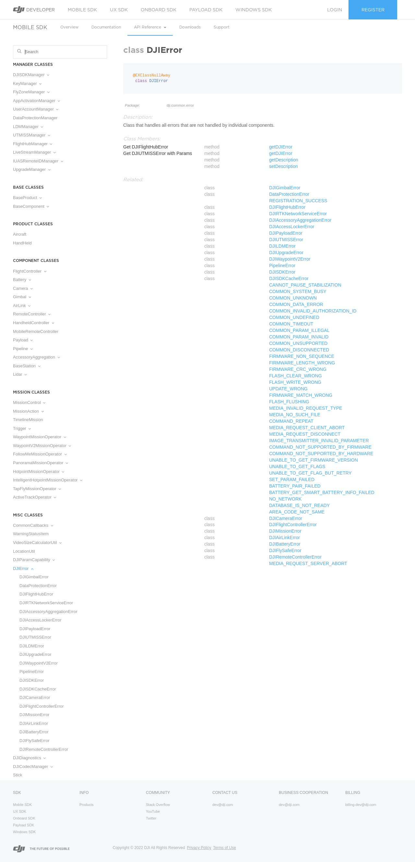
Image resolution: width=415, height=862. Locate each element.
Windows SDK (253, 9)
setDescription (283, 166)
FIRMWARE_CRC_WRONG (297, 369)
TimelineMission (28, 419)
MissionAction (28, 411)
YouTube (153, 811)
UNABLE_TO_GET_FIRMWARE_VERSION (313, 460)
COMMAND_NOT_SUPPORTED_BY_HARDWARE (321, 453)
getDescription (283, 159)
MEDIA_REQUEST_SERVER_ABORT (308, 563)
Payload (23, 339)
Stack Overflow (158, 805)
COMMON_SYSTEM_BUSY (297, 291)
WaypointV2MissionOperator (42, 445)
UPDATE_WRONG (288, 388)
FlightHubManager (32, 143)
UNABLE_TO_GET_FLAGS (297, 466)
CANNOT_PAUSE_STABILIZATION (305, 285)
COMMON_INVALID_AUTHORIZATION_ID (312, 310)
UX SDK (119, 9)
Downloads (190, 27)
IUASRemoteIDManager (38, 161)
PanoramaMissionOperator (40, 462)
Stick (17, 775)
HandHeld (22, 243)
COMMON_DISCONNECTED (299, 349)
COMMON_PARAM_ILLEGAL (299, 330)
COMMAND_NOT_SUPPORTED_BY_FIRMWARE (320, 447)
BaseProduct (27, 197)
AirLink (21, 305)
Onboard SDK (158, 9)
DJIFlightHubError (36, 594)
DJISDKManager (31, 74)
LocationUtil (24, 551)
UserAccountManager (35, 109)
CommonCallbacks (33, 525)
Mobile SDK (82, 9)
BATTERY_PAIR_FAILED (295, 486)
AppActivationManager (36, 100)
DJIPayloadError (34, 628)
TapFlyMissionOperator (37, 488)
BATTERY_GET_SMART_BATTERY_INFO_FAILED (321, 492)
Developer (34, 9)
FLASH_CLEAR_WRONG (295, 375)
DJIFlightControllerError (41, 706)
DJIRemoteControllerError (43, 749)
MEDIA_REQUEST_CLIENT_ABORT (307, 427)
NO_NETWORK (285, 499)
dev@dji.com (222, 805)
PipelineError (31, 671)
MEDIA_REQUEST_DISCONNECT (304, 434)
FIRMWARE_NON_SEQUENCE (301, 356)
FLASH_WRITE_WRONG (295, 382)
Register (373, 9)
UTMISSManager (31, 135)
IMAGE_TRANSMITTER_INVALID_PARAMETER (319, 440)
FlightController (29, 271)
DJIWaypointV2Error (38, 663)
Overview (69, 27)
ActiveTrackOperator (34, 497)
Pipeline (23, 348)
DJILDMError (31, 646)
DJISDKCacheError (37, 689)
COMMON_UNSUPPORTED (298, 343)
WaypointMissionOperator (39, 436)
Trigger (22, 428)
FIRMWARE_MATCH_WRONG (300, 395)
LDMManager (28, 126)
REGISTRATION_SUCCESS (298, 200)
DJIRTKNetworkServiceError (46, 602)
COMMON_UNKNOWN (293, 298)
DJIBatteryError (34, 731)
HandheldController (33, 322)
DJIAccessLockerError (40, 620)
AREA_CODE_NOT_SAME (297, 511)
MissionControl (29, 402)
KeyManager (27, 83)
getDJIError (280, 146)
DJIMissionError (34, 714)
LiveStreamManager (34, 152)
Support (222, 27)
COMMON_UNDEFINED (294, 317)
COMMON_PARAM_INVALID (298, 336)
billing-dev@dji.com (360, 805)
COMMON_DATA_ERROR (296, 304)
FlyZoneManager (31, 91)
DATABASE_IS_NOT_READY (299, 505)
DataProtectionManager (35, 117)
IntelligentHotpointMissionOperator (47, 480)
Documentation (106, 27)
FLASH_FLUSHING (289, 401)
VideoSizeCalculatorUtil (37, 542)
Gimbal (22, 296)
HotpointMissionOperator (38, 471)
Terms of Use (224, 847)
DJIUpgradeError (35, 654)
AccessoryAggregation (36, 357)
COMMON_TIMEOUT (291, 323)
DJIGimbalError (34, 576)
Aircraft (19, 234)
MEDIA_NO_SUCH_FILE (294, 414)
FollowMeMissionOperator (40, 454)
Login (334, 9)
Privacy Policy (199, 847)
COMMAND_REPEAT (291, 421)
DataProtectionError (38, 585)
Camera (23, 288)
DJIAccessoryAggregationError (48, 611)
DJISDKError (31, 680)
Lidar (20, 374)
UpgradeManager (32, 169)
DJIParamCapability (34, 559)
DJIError (23, 568)
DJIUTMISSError (35, 637)
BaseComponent (31, 206)
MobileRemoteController (35, 331)
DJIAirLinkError (33, 723)
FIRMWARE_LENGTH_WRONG (302, 362)
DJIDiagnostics (29, 757)
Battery (22, 279)
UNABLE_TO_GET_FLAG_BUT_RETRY (310, 473)
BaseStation (27, 365)
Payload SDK (205, 9)
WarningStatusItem (31, 533)
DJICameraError (34, 697)
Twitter (151, 818)
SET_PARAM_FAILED (291, 479)
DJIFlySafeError (34, 740)
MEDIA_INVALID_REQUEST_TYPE (305, 408)
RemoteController (32, 314)
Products (86, 805)
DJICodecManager (33, 766)
